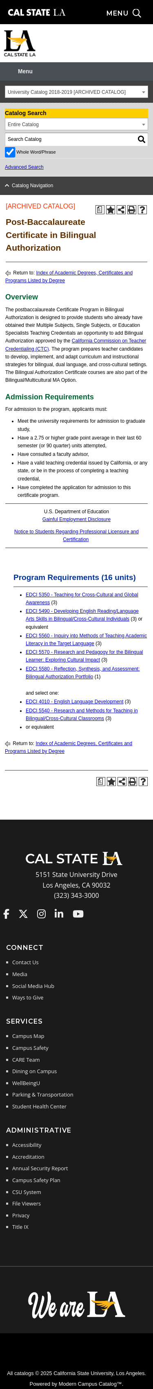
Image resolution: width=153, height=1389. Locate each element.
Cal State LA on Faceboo (6, 914)
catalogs (24, 1373)
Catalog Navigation (32, 185)
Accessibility (26, 1145)
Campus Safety (30, 1047)
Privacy (20, 1215)
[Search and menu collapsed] (129, 13)
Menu (25, 71)
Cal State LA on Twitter (23, 914)
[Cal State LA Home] (77, 864)
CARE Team (26, 1059)
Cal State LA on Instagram (41, 914)
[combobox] (76, 92)
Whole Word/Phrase (35, 152)
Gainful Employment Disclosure (76, 519)
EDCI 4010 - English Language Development (74, 702)
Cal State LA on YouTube (78, 914)
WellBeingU (26, 1083)
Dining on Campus (34, 1071)
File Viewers (26, 1203)
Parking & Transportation (42, 1094)
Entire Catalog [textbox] (23, 124)
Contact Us (25, 962)
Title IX (20, 1226)
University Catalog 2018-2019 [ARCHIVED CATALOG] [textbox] (67, 92)
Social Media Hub (33, 986)
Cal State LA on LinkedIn (59, 914)
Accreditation (28, 1156)
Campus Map (28, 1036)
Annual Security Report (40, 1168)
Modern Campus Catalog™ (90, 1384)
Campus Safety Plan (36, 1180)
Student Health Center (39, 1106)
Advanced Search (24, 167)
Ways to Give (27, 997)
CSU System (26, 1192)
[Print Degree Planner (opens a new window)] (99, 209)
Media (19, 974)
